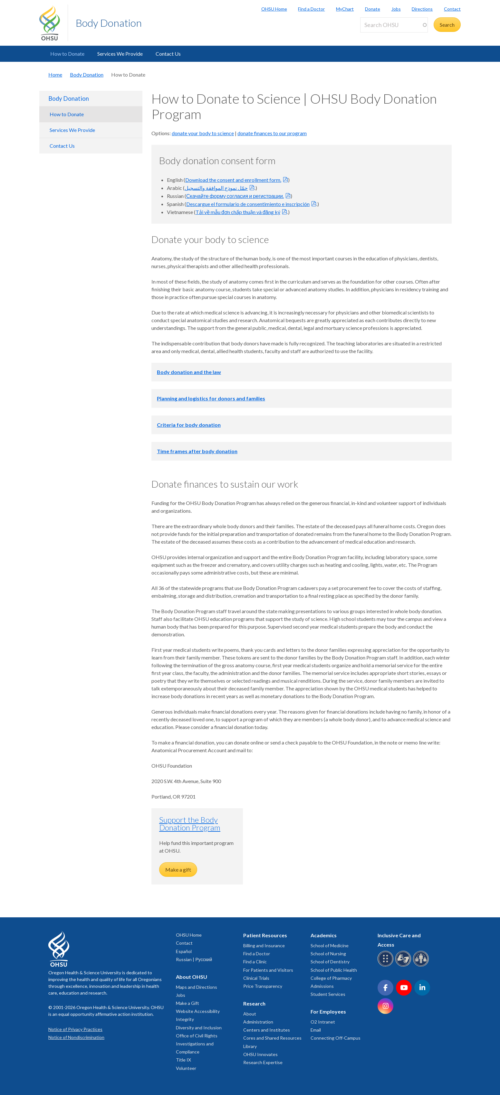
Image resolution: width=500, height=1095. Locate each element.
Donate (372, 9)
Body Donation (109, 22)
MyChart (345, 9)
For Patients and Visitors (268, 970)
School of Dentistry (330, 961)
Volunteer (186, 1068)
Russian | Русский (194, 959)
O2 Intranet (323, 1022)
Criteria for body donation (189, 425)
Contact (452, 9)
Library (250, 1046)
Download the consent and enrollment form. (233, 180)
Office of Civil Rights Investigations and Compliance (196, 1043)
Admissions (322, 986)
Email (316, 1030)
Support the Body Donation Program (189, 823)
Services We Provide (120, 54)
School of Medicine (330, 945)
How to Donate (67, 54)
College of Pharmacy (331, 978)
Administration (258, 1022)
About (249, 1013)
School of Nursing (328, 953)
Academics (324, 935)
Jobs (396, 9)
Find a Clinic (255, 961)
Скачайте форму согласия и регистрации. (235, 196)
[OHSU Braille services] (386, 965)
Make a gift (178, 869)
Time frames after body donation (197, 451)
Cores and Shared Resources (272, 1038)
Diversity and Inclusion (199, 1027)
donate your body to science (203, 133)
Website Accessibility (198, 1011)
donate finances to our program (272, 133)
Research (254, 1003)
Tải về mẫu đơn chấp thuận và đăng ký (238, 212)
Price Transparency (262, 986)
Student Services (328, 994)
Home (55, 74)
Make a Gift (187, 1003)
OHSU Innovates (260, 1054)
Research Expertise (263, 1062)
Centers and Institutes (266, 1030)
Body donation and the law (189, 372)
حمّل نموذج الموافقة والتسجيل (216, 188)
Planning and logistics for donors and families (211, 398)
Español (184, 951)
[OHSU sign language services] (404, 965)
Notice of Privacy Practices (75, 1029)
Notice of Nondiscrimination (76, 1037)
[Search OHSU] (394, 25)
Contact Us (168, 54)
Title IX (183, 1059)
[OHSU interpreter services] (422, 965)
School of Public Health (334, 970)
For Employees (328, 1011)
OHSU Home (274, 9)
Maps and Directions (196, 987)
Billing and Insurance (264, 945)
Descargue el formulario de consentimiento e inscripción (248, 204)
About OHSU (191, 977)
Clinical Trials (256, 978)
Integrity (185, 1019)
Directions (422, 9)
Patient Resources (265, 935)
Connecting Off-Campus (336, 1038)
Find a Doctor (311, 9)
